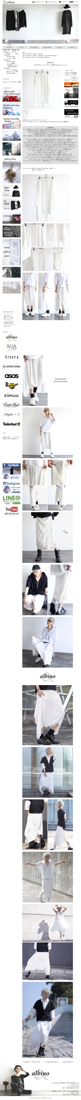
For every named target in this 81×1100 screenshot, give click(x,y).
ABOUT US (64, 2)
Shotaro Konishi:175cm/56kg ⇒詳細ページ (44, 168)
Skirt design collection (43, 57)
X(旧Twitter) (70, 2)
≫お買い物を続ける (67, 1062)
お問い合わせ (7, 326)
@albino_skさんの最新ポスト (11, 438)
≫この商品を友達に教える (51, 1062)
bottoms (40, 54)
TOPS (21, 47)
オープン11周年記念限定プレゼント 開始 (12, 70)
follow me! (17, 437)
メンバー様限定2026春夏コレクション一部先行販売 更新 (13, 65)
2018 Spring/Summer (51, 55)
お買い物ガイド (8, 316)
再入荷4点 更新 (11, 56)
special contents (31, 57)
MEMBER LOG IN (38, 2)
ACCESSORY (47, 47)
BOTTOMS (34, 47)
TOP (23, 52)
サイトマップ (7, 314)
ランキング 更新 (11, 58)
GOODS (59, 47)
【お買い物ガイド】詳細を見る (70, 1094)
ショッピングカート (9, 321)
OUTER (8, 47)
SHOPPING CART (52, 2)
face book (72, 2)
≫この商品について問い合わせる (31, 1062)
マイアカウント (8, 319)
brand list (29, 54)
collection (40, 55)
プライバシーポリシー (10, 324)
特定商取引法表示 (8, 322)
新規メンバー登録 (8, 317)
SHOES (72, 47)
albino (9, 2)
